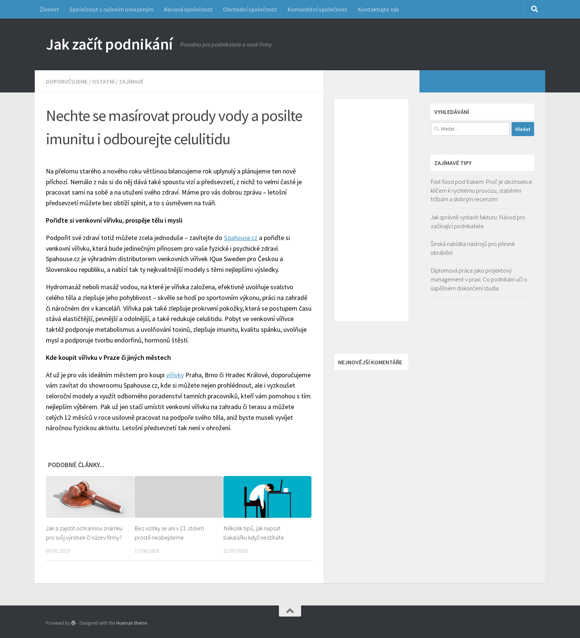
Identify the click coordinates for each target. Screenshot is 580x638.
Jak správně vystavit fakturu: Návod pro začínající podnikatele (478, 221)
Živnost (49, 9)
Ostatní (103, 81)
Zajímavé (131, 81)
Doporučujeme (67, 81)
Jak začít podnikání (109, 44)
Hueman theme (131, 623)
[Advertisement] (371, 210)
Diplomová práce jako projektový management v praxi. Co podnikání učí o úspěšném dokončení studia (479, 279)
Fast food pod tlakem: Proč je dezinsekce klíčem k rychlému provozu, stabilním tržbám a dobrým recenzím (481, 190)
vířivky (174, 374)
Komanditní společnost (317, 9)
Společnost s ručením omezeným (112, 9)
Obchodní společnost (250, 9)
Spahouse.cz (241, 237)
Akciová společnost (188, 9)
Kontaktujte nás (378, 9)
